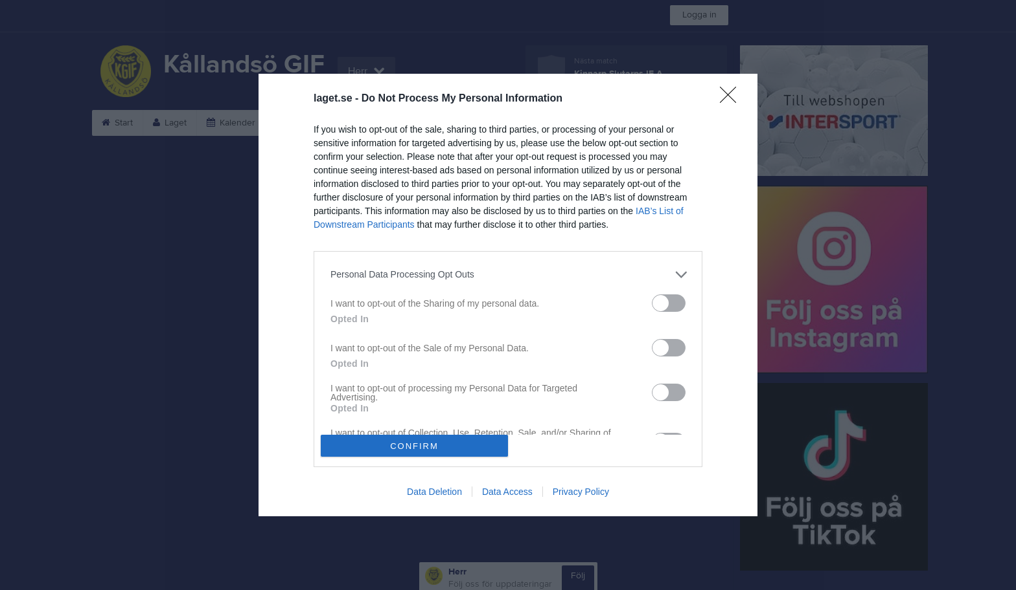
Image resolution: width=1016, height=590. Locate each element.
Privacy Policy (581, 491)
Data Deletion (434, 491)
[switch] (669, 303)
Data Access (507, 491)
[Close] (732, 99)
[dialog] (508, 295)
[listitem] (508, 274)
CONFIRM (414, 446)
